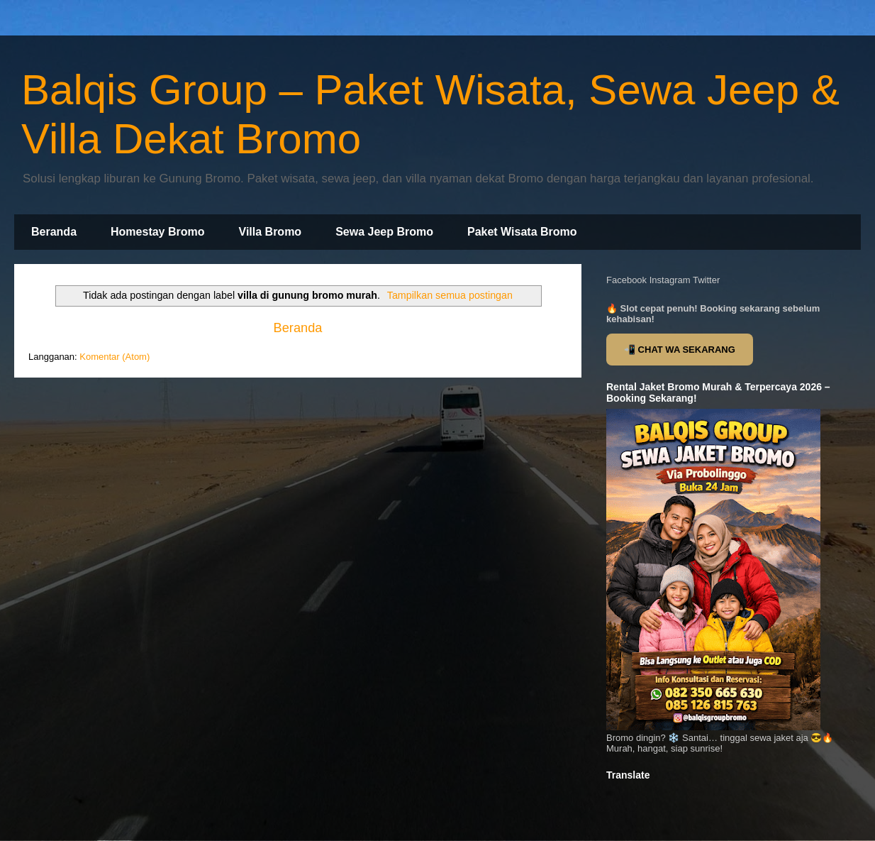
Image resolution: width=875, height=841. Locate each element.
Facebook (626, 280)
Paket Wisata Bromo (522, 232)
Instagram (670, 280)
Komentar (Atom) (114, 356)
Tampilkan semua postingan (450, 295)
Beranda (54, 232)
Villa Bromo (270, 232)
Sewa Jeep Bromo (384, 232)
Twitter (706, 280)
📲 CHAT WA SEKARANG (679, 349)
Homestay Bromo (157, 232)
